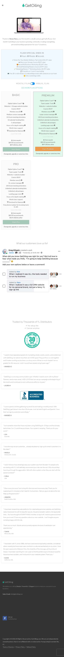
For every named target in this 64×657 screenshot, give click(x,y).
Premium (48, 95)
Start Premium (48, 149)
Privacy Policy (20, 647)
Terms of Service (8, 647)
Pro (16, 164)
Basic (16, 95)
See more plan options (32, 88)
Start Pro (16, 222)
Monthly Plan (23, 84)
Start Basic (16, 149)
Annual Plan (42, 84)
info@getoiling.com (17, 594)
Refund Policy (31, 647)
